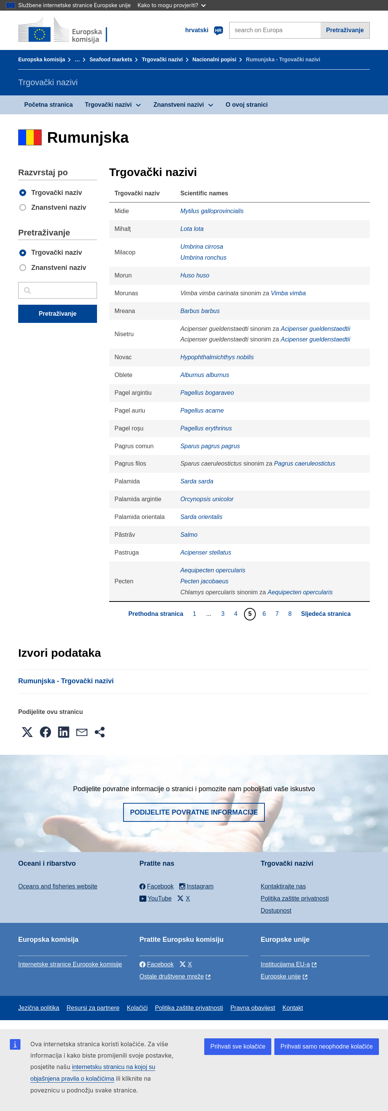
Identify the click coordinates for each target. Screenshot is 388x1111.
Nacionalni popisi (214, 59)
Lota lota (191, 229)
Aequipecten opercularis (213, 570)
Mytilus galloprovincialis (212, 211)
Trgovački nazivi (162, 59)
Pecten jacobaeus (204, 581)
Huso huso (195, 275)
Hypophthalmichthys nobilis (217, 357)
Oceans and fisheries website (57, 886)
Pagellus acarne (202, 410)
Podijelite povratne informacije (194, 812)
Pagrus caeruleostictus (304, 463)
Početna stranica (48, 104)
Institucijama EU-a (285, 964)
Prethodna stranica (155, 614)
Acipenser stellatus (205, 552)
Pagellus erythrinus (206, 428)
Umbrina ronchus (203, 257)
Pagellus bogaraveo (207, 393)
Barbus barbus (200, 311)
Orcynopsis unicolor (207, 499)
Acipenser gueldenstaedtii (315, 329)
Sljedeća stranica (326, 614)
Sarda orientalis (201, 517)
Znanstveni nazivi (178, 104)
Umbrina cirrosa (201, 246)
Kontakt (292, 1008)
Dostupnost (276, 910)
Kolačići (137, 1008)
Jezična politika (38, 1008)
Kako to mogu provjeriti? (172, 5)
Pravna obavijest (252, 1008)
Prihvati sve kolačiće (237, 1046)
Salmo (188, 534)
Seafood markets (110, 59)
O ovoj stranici (247, 104)
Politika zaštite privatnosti (295, 898)
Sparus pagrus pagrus (210, 446)
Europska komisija (41, 59)
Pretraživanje (345, 30)
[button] (27, 732)
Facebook (156, 964)
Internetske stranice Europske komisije (70, 964)
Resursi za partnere (93, 1008)
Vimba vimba (288, 293)
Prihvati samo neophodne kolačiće (326, 1046)
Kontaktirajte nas (283, 886)
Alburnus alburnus (204, 375)
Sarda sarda (196, 481)
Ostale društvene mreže (171, 976)
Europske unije (281, 976)
